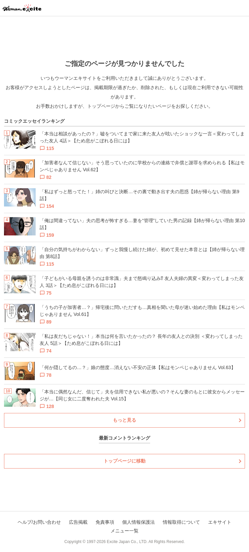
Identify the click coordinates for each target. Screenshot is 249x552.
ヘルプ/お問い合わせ (39, 522)
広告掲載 (78, 522)
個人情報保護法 (138, 522)
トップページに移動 (124, 461)
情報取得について (181, 522)
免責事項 (105, 522)
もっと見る (124, 420)
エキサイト (219, 522)
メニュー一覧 (124, 530)
